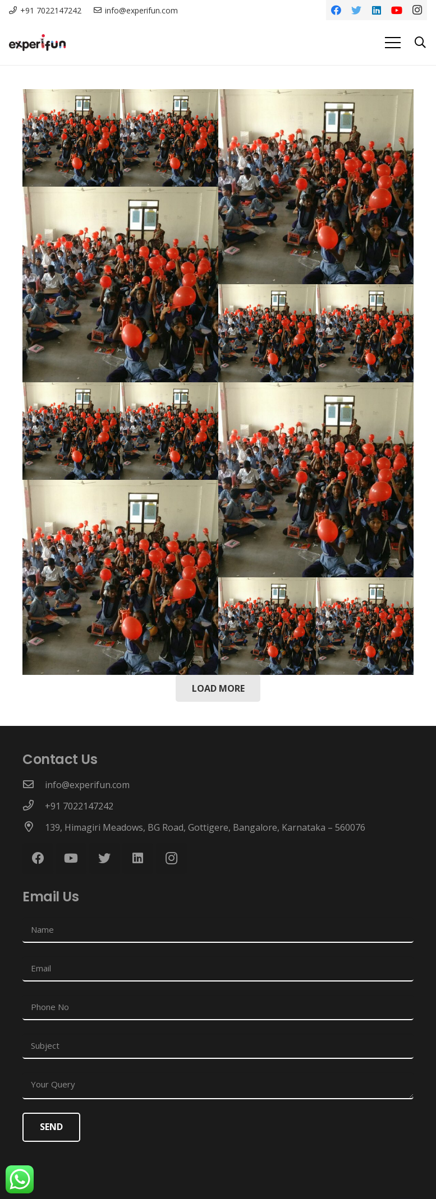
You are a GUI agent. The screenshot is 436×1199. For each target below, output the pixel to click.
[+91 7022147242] (33, 806)
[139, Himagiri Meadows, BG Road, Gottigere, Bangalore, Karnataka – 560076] (33, 827)
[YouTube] (397, 10)
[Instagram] (417, 10)
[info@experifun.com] (33, 785)
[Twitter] (356, 10)
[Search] (420, 42)
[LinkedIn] (376, 10)
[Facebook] (336, 10)
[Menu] (393, 43)
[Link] (37, 42)
